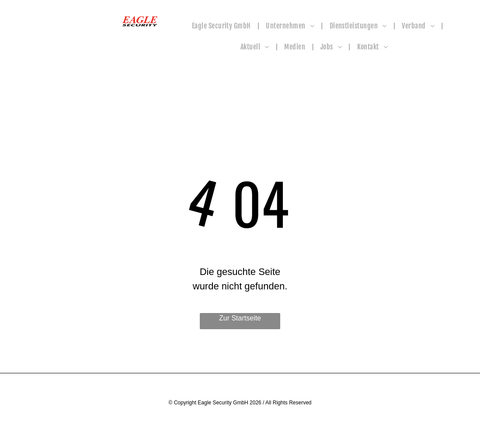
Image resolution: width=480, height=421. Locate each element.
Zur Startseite (240, 318)
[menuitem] (222, 25)
